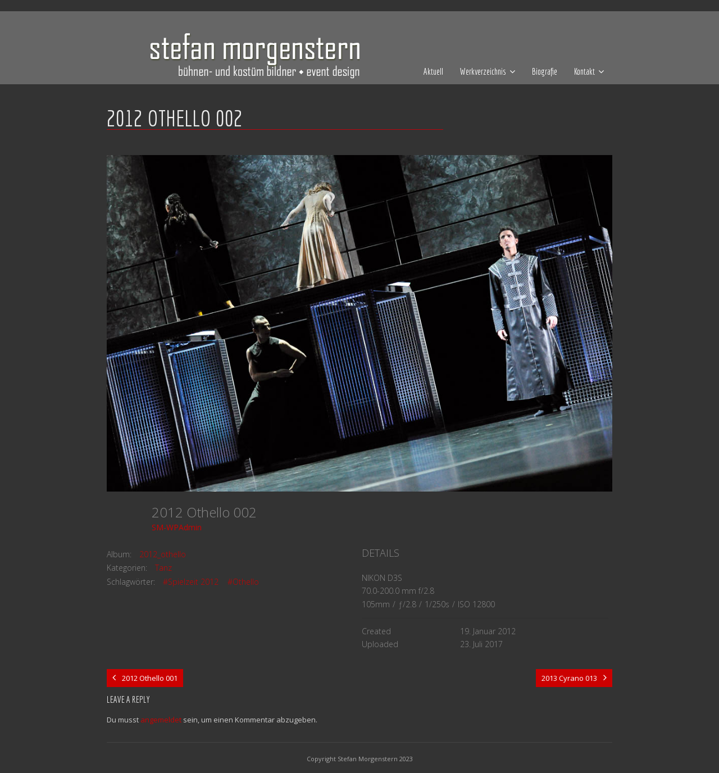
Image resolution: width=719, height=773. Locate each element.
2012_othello (162, 554)
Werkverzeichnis (483, 71)
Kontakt (584, 71)
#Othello (243, 581)
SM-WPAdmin (177, 527)
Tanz (163, 567)
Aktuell (433, 71)
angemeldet (160, 720)
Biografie (544, 71)
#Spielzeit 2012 (191, 581)
